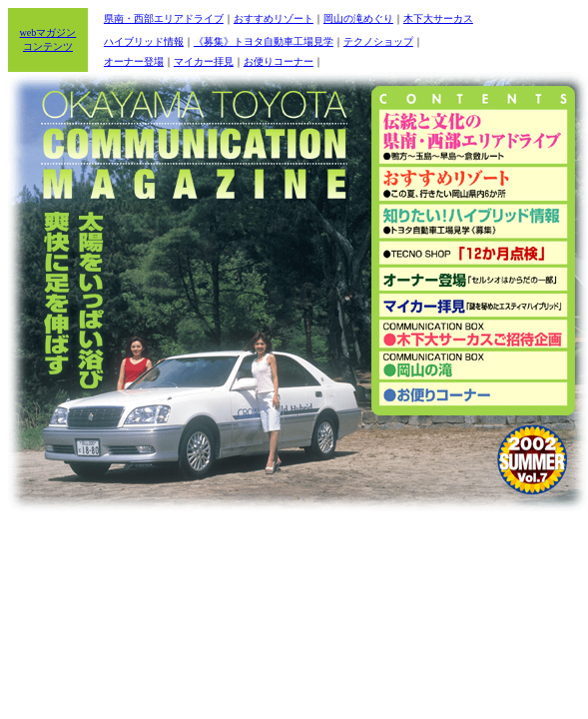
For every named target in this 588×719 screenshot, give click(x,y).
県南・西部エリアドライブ (164, 18)
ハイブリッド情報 (144, 41)
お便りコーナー (278, 61)
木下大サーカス (438, 18)
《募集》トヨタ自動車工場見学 (263, 41)
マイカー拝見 (204, 61)
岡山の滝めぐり (358, 18)
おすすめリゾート (273, 18)
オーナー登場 (134, 61)
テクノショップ (378, 41)
